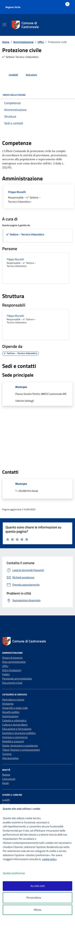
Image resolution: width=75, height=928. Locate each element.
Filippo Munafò (17, 192)
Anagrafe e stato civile (15, 708)
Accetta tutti (37, 886)
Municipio (21, 387)
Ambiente (8, 704)
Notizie (6, 775)
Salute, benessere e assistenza (20, 745)
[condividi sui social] (10, 75)
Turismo (6, 754)
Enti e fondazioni (11, 670)
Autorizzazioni (10, 716)
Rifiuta (37, 910)
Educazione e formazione (16, 729)
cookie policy (49, 859)
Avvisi (5, 783)
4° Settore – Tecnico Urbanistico (25, 234)
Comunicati (8, 779)
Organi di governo (12, 657)
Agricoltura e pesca (13, 699)
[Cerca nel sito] (65, 25)
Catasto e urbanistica (14, 720)
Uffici (5, 666)
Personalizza (37, 897)
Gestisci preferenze (18, 873)
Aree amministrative (14, 662)
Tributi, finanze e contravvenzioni (21, 750)
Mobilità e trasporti (13, 741)
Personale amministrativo (17, 678)
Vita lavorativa (10, 758)
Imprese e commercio (15, 737)
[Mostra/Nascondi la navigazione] (4, 24)
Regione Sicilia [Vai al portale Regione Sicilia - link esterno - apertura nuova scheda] (12, 7)
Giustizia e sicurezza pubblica (19, 733)
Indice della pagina (37, 95)
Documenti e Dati (12, 683)
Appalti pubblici (11, 712)
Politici (6, 674)
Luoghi (6, 800)
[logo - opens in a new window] (38, 922)
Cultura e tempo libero (15, 724)
